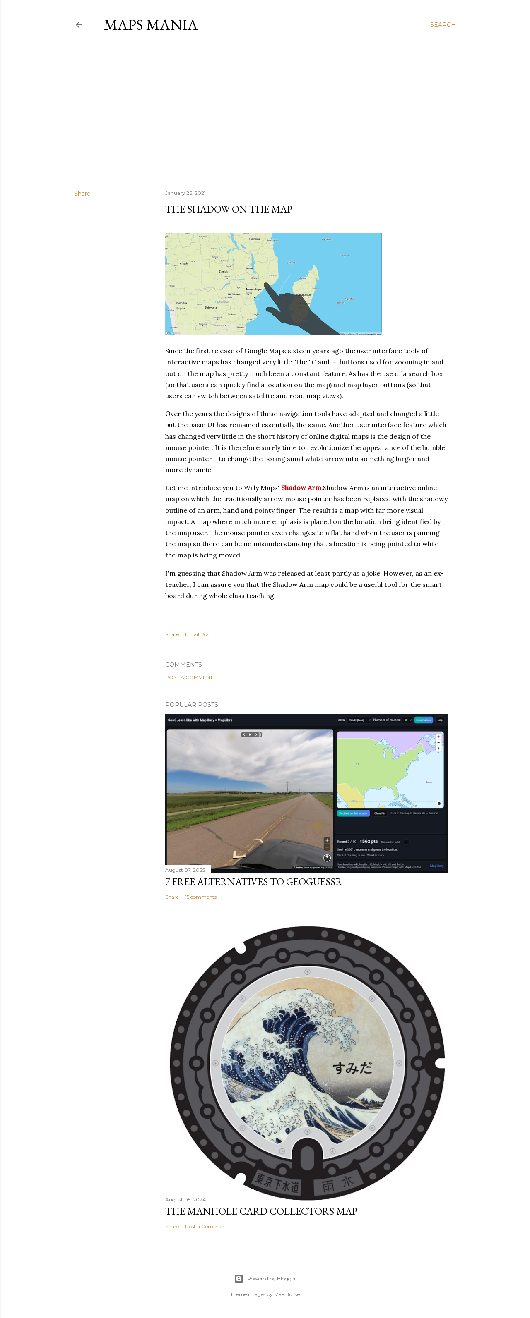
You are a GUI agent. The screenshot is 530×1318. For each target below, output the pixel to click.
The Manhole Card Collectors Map (261, 1211)
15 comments (201, 897)
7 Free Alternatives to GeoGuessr (253, 881)
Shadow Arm (301, 487)
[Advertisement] (265, 111)
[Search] (443, 25)
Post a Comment (189, 677)
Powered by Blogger (265, 1279)
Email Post (198, 634)
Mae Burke (287, 1294)
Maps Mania (151, 24)
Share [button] (82, 193)
